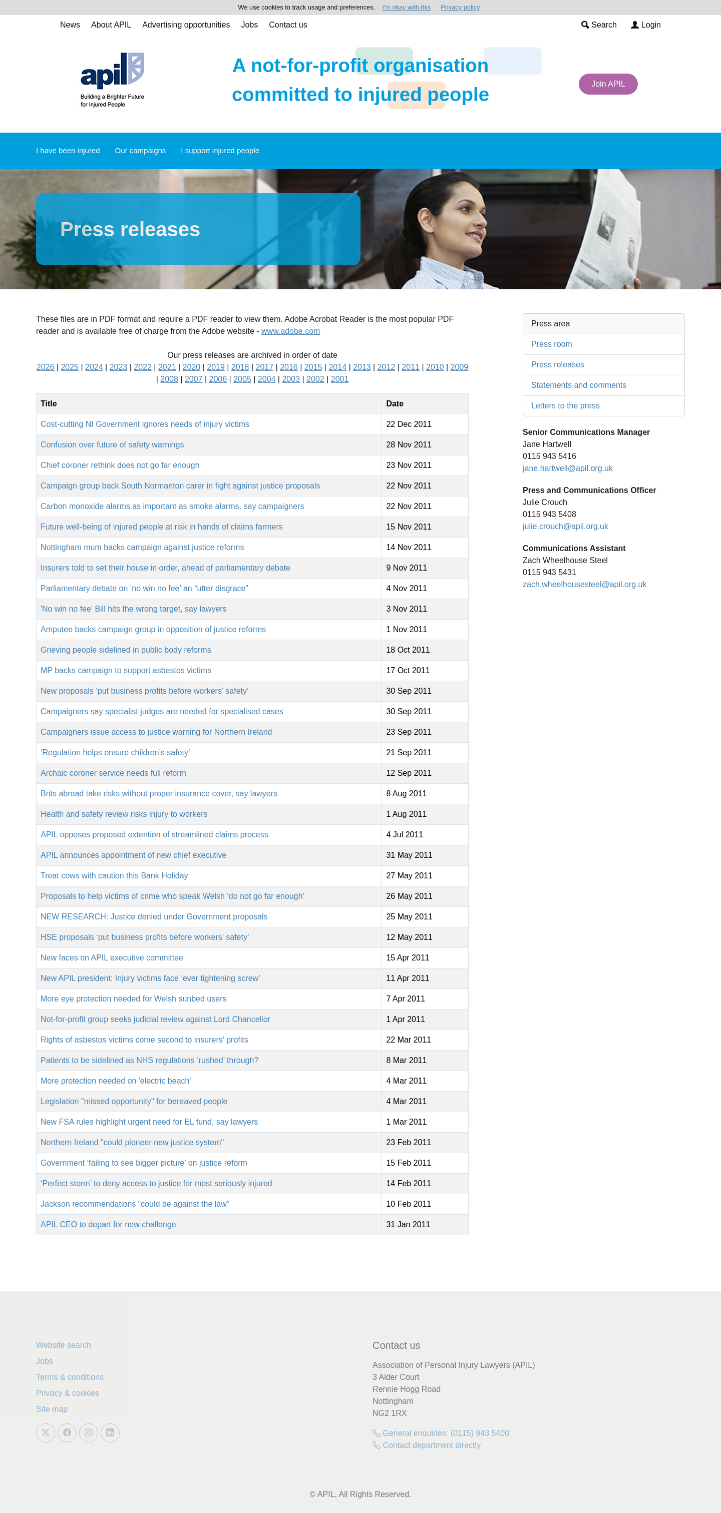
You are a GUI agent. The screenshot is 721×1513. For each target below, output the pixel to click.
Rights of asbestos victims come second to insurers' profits (144, 1040)
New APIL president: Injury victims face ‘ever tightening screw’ (150, 978)
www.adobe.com (290, 331)
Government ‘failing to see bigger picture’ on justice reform (144, 1163)
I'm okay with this (406, 7)
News (70, 25)
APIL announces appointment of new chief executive (133, 855)
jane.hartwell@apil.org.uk (568, 468)
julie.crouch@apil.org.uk (565, 526)
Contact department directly (427, 1445)
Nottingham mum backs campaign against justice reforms (142, 547)
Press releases (557, 364)
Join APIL (608, 84)
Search (599, 25)
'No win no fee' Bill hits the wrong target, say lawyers (134, 609)
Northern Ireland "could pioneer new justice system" (132, 1142)
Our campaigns (140, 150)
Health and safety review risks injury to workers (124, 814)
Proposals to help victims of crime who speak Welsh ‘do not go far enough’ (172, 896)
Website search (63, 1345)
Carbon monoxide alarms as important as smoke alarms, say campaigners (172, 506)
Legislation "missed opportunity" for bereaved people (134, 1101)
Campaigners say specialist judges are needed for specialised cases (162, 711)
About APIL (111, 25)
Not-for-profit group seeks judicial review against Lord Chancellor (155, 1019)
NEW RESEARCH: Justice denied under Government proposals (154, 916)
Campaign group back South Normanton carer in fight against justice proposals (180, 485)
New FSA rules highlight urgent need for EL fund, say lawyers (149, 1122)
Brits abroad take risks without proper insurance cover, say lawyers (159, 793)
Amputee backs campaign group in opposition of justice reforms (153, 629)
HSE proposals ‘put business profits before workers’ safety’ (145, 937)
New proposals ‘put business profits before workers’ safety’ (145, 691)
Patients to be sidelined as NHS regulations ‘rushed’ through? (149, 1060)
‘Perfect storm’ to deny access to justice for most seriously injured (156, 1183)
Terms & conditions (70, 1377)
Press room (551, 344)
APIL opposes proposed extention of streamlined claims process (154, 834)
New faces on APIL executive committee (112, 957)
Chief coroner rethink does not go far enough (120, 465)
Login (646, 25)
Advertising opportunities (186, 25)
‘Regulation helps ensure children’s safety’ (115, 752)
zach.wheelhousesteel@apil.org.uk (585, 584)
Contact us (288, 25)
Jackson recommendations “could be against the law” (135, 1204)
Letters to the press (565, 405)
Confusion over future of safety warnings (112, 444)
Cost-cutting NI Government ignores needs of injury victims (145, 424)
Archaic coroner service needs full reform (113, 773)
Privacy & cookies (67, 1393)
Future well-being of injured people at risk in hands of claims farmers (162, 527)
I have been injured (68, 150)
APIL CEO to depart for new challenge (108, 1224)
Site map (52, 1409)
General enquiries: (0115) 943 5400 (441, 1433)
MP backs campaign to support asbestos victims (126, 670)
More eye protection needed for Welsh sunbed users (133, 998)
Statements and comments (578, 385)
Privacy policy (460, 7)
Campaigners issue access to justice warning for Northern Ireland (156, 732)
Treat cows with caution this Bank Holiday (114, 875)
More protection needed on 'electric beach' (116, 1081)
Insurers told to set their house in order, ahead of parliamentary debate (165, 568)
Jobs (249, 25)
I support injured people (220, 150)
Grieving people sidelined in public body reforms (126, 650)
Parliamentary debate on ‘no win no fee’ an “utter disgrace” (144, 588)
